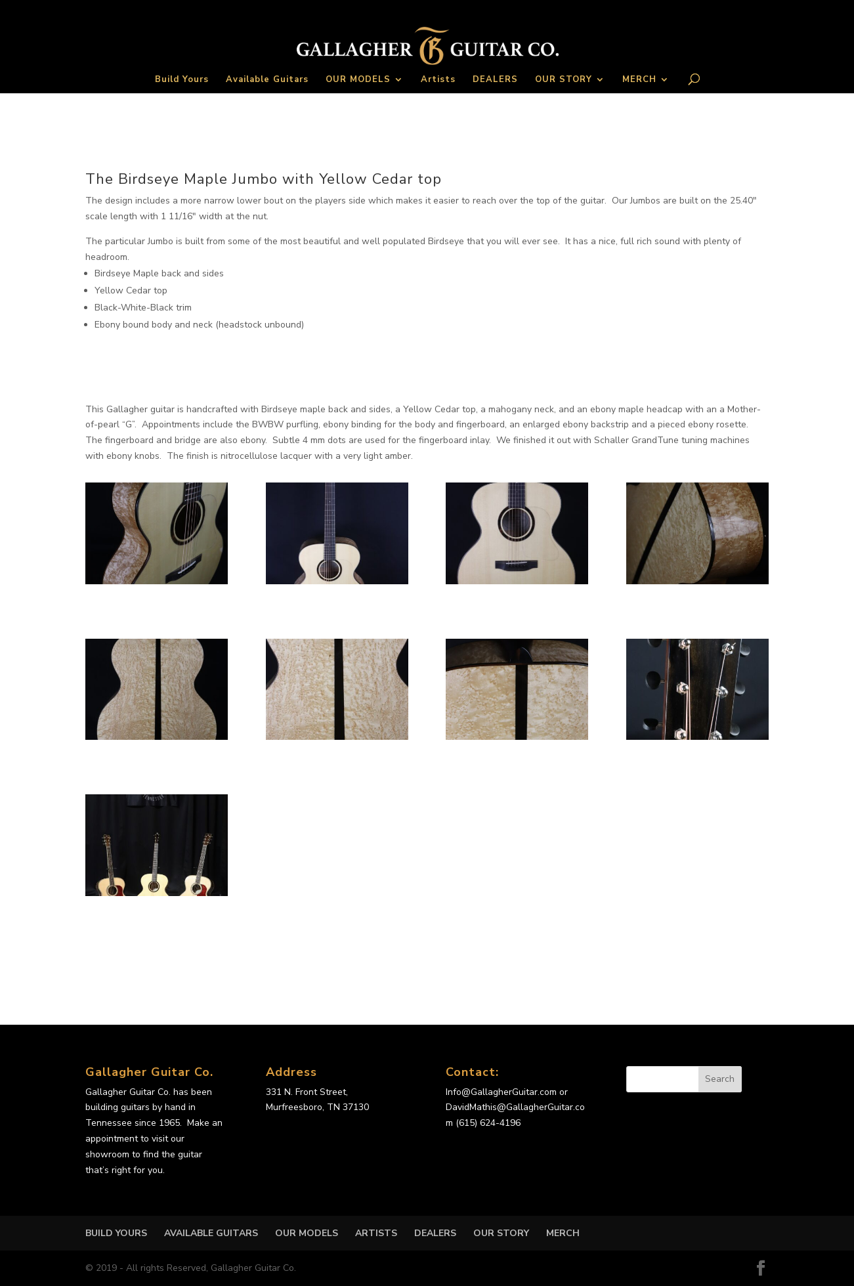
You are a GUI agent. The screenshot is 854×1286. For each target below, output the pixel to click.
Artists (438, 80)
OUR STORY (563, 80)
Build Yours (182, 80)
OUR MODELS (358, 80)
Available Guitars (267, 80)
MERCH (639, 80)
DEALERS (495, 80)
